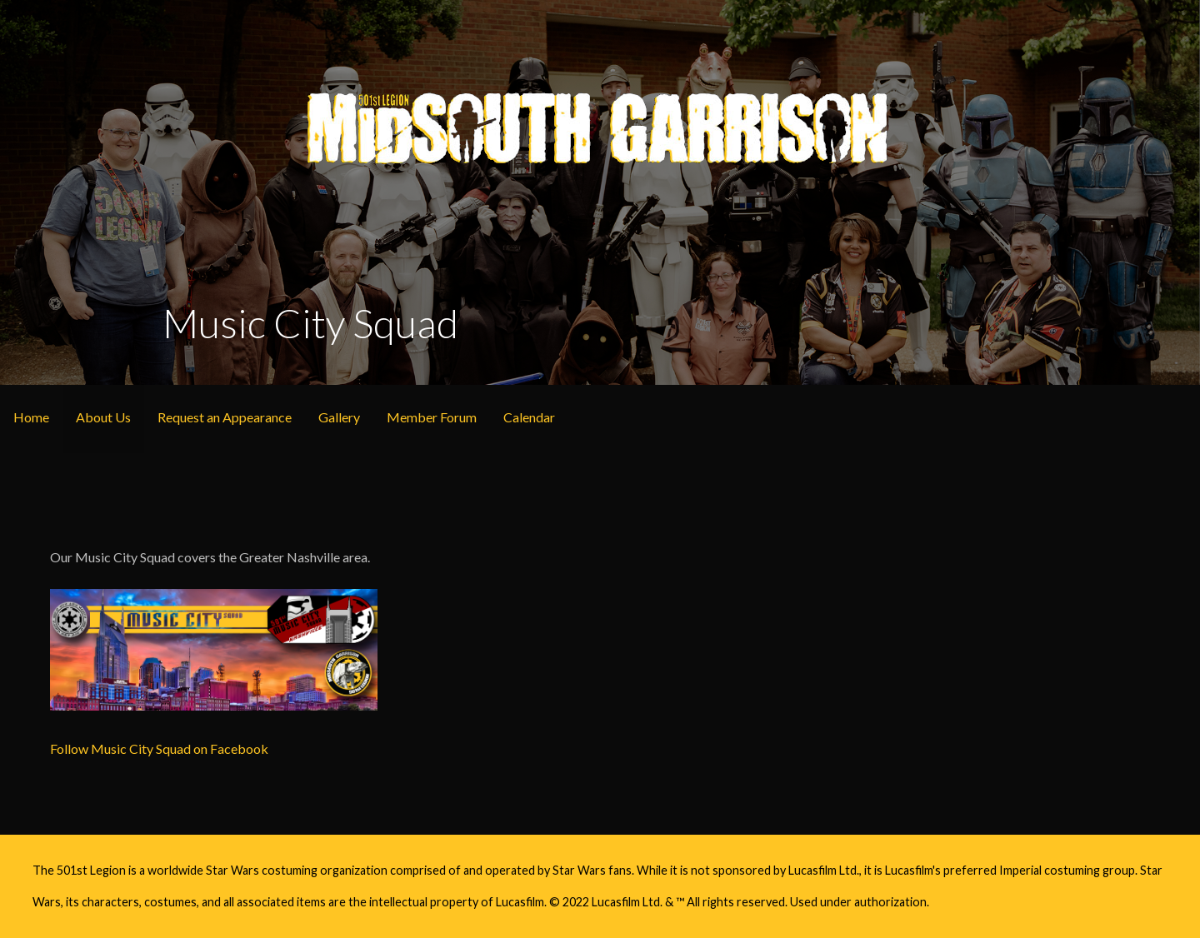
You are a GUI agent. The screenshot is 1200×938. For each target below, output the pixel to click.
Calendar (529, 417)
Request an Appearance (225, 417)
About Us (103, 417)
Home (31, 417)
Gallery (339, 417)
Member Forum (432, 417)
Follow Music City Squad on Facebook (159, 748)
